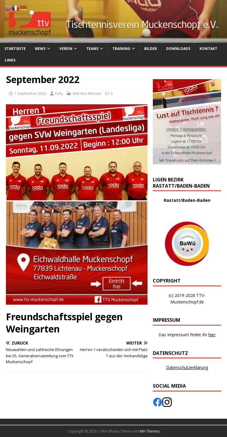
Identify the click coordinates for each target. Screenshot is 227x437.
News (40, 48)
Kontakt (208, 48)
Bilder (150, 48)
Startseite (15, 48)
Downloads (178, 48)
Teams (92, 48)
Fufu (59, 93)
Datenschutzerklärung (187, 367)
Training (121, 48)
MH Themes (150, 431)
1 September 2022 (30, 93)
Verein (65, 48)
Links (10, 60)
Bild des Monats (87, 93)
